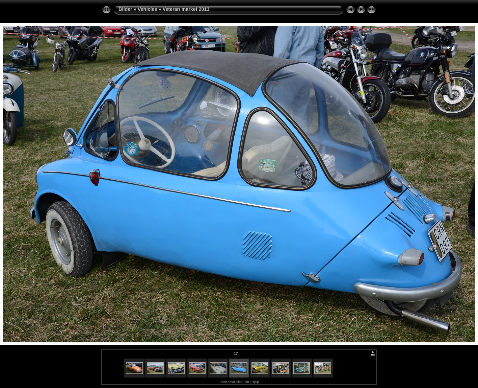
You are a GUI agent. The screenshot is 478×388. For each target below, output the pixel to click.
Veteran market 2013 (185, 9)
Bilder (125, 9)
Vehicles (147, 9)
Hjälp (255, 382)
